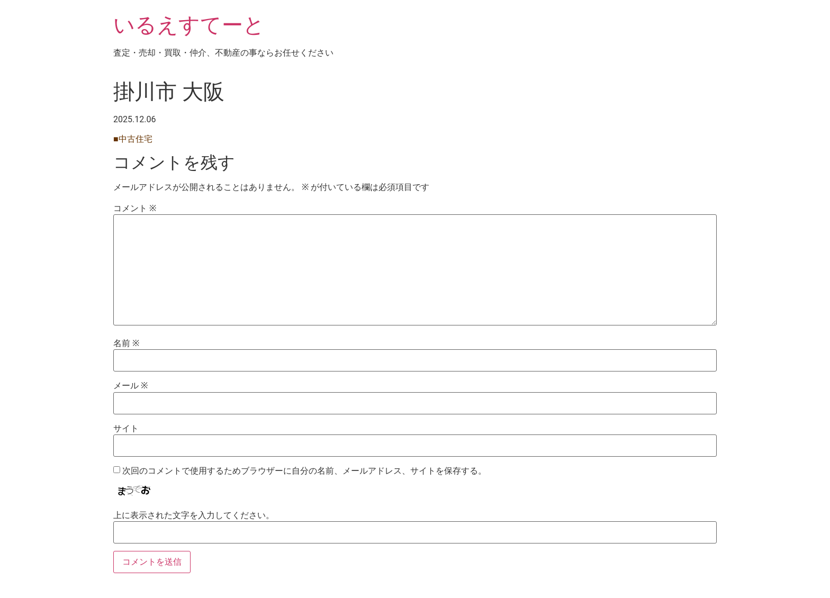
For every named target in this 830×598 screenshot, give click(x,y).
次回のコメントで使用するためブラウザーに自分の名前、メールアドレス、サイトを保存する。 (304, 471)
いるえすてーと (189, 25)
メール (130, 386)
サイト (126, 428)
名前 (126, 343)
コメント (134, 208)
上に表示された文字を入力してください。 (193, 515)
